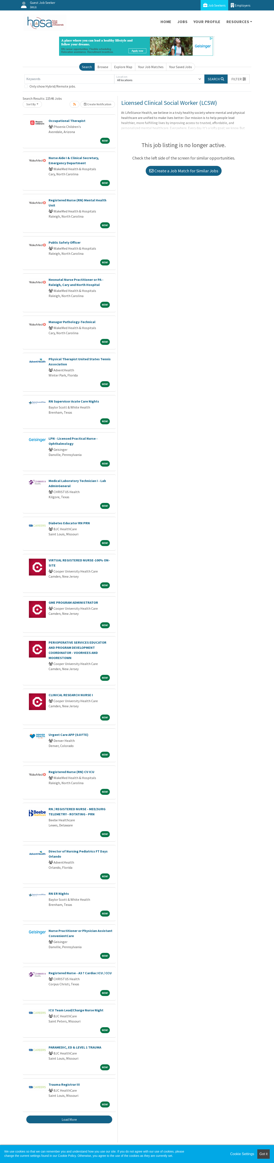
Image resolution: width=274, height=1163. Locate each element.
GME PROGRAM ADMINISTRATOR (73, 602)
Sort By (31, 104)
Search (87, 67)
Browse (102, 67)
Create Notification (97, 104)
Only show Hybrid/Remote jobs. (53, 86)
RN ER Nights (59, 893)
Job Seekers (214, 5)
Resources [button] (237, 21)
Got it (263, 1154)
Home (166, 21)
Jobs (182, 21)
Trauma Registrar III (64, 1084)
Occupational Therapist (67, 121)
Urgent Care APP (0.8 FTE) (68, 734)
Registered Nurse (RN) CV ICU (71, 772)
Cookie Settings (242, 1154)
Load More (69, 1119)
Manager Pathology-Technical (72, 322)
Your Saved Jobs (180, 67)
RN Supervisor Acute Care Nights (74, 401)
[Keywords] (69, 79)
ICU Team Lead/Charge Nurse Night (76, 1010)
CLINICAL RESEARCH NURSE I (71, 695)
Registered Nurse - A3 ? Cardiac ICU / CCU (80, 973)
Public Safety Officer (64, 242)
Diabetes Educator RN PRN (69, 523)
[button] (239, 79)
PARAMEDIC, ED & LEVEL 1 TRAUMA (75, 1047)
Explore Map (123, 67)
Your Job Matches (151, 67)
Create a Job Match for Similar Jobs (183, 170)
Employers (240, 5)
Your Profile (207, 21)
